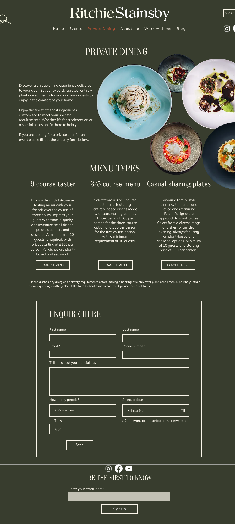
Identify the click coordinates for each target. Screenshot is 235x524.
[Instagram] (227, 28)
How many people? (64, 399)
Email (53, 346)
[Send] (79, 445)
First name (57, 329)
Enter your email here (85, 489)
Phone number (133, 346)
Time (58, 420)
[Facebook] (119, 468)
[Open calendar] (183, 410)
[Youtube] (129, 468)
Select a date (132, 399)
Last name (130, 329)
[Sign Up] (119, 509)
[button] (53, 265)
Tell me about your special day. (73, 362)
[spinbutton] (83, 429)
